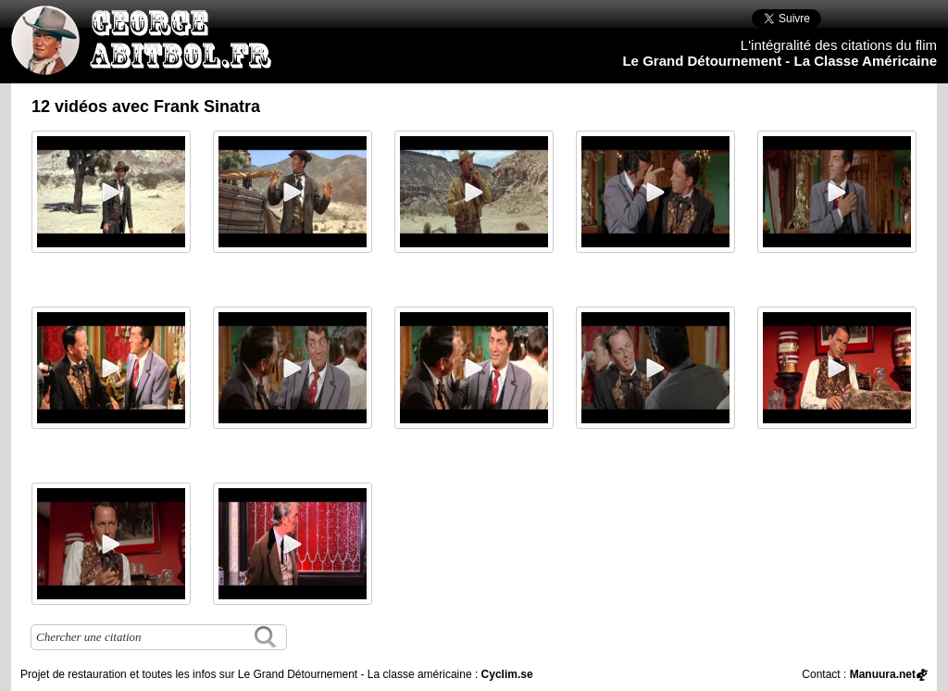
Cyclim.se (507, 674)
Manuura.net (883, 674)
